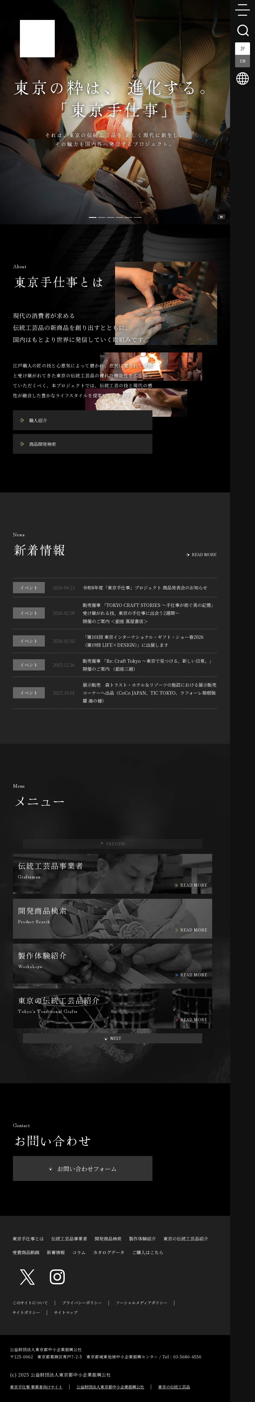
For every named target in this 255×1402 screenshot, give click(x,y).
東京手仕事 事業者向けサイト (36, 1387)
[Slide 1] (101, 217)
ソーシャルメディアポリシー (141, 1303)
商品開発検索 (42, 444)
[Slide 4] (128, 217)
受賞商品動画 (25, 1251)
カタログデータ (109, 1251)
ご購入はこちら (147, 1251)
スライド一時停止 (221, 216)
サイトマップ (65, 1312)
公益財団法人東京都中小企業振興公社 (110, 1387)
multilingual (242, 78)
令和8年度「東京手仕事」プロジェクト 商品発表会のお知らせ (145, 587)
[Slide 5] (137, 217)
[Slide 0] (92, 217)
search (242, 29)
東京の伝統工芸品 (174, 1387)
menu (242, 9)
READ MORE (204, 554)
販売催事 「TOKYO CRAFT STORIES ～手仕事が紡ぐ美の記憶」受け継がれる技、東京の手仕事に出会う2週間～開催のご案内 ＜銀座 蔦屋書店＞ (149, 613)
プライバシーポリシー (82, 1303)
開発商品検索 (108, 1238)
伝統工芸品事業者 (69, 1238)
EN (243, 61)
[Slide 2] (110, 217)
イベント (29, 587)
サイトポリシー (26, 1312)
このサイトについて (30, 1303)
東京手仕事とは (28, 1238)
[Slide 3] (119, 217)
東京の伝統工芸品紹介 (185, 1238)
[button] (112, 1038)
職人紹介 (38, 420)
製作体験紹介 (142, 1238)
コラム (79, 1251)
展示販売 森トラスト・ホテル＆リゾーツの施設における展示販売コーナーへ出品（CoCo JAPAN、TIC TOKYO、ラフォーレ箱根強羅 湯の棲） (149, 692)
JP (243, 48)
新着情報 (56, 1251)
